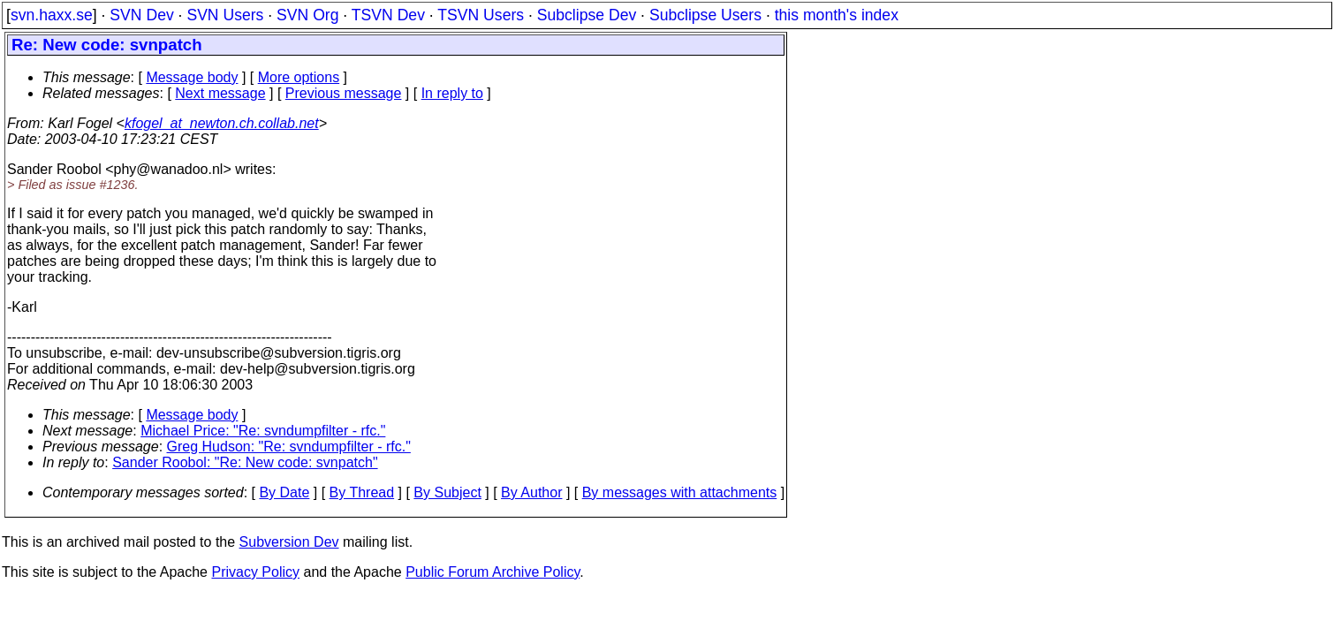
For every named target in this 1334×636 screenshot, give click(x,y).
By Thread (362, 492)
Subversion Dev (289, 541)
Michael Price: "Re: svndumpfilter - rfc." (262, 430)
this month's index (836, 15)
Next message (220, 93)
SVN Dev (141, 15)
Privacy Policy (255, 571)
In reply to (452, 93)
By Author (531, 492)
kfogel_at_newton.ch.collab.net (222, 123)
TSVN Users (480, 15)
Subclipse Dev (586, 15)
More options (299, 77)
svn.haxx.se (52, 15)
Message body (192, 77)
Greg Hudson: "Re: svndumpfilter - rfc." (289, 446)
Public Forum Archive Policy (493, 571)
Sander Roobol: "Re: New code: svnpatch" (244, 462)
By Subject (447, 492)
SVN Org (307, 15)
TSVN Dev (388, 15)
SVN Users (224, 15)
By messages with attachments (679, 492)
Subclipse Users (705, 15)
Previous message (343, 93)
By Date (284, 492)
